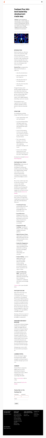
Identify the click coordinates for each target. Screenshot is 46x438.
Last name (23, 394)
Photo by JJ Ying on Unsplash (23, 44)
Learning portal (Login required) (18, 422)
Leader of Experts (17, 416)
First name (16, 394)
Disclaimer (36, 415)
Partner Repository (7, 428)
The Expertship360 (17, 418)
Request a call (26, 415)
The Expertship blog (17, 419)
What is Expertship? (17, 414)
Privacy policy (36, 414)
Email (15, 398)
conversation (20, 378)
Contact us (16, 285)
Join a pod (26, 414)
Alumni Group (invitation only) (17, 424)
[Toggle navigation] (42, 2)
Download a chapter (7, 414)
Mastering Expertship (18, 415)
